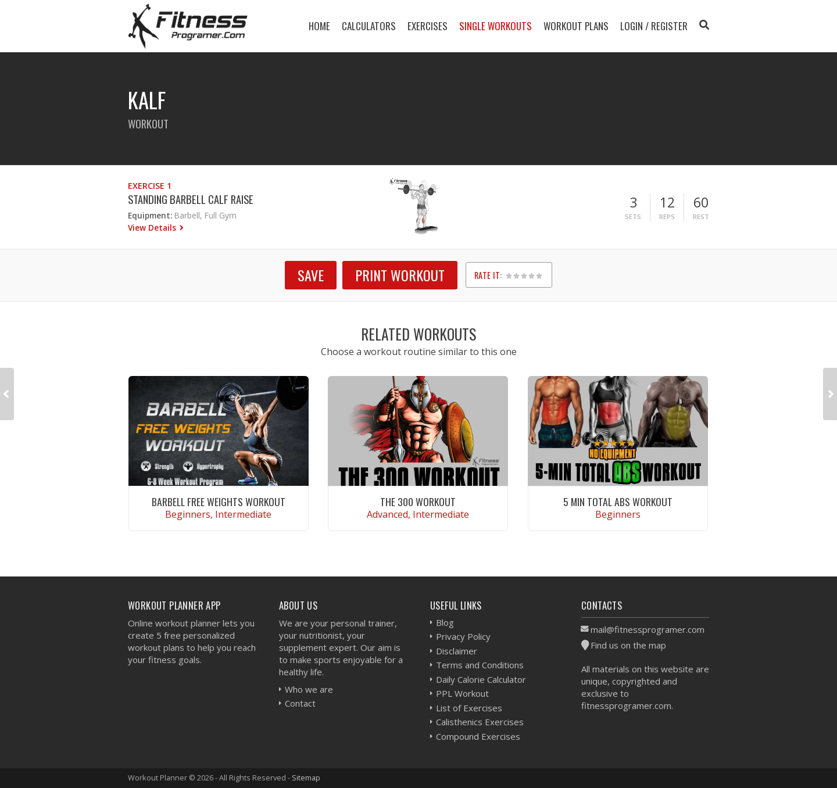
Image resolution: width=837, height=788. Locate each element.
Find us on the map (628, 645)
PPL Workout (462, 693)
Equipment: (150, 215)
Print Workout (400, 274)
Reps (667, 216)
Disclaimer (456, 651)
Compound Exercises (478, 736)
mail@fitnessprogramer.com (647, 629)
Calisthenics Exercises (480, 722)
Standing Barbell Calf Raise (190, 199)
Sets (633, 216)
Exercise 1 (149, 185)
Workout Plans (576, 26)
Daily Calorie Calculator (481, 679)
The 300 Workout (418, 501)
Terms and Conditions (480, 665)
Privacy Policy (463, 636)
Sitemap (306, 777)
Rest (701, 216)
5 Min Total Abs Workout (618, 501)
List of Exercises (469, 708)
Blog (445, 622)
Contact (300, 703)
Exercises (427, 26)
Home (319, 26)
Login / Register (654, 26)
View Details (153, 227)
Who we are (309, 689)
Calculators (369, 26)
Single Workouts (495, 26)
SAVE (311, 274)
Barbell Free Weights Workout (218, 501)
